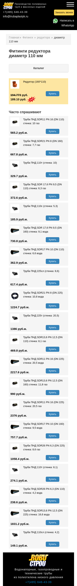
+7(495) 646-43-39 (15, 12)
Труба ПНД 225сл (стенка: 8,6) (34, 271)
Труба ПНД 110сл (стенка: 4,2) (34, 532)
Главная (14, 37)
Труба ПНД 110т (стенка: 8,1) (34, 467)
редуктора (44, 37)
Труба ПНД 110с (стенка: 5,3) (34, 206)
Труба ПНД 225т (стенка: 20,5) (34, 316)
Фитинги (28, 37)
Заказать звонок (64, 12)
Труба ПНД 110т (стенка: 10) (33, 163)
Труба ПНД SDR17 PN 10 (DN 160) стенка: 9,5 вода (37, 426)
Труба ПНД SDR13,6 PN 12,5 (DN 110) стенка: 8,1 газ (36, 339)
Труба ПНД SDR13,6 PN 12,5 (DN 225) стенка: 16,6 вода (36, 513)
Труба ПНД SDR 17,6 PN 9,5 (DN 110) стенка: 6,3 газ (36, 186)
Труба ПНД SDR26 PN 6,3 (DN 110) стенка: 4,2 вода (37, 491)
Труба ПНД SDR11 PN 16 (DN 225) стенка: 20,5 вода (37, 361)
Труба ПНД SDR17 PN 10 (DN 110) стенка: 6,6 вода (37, 251)
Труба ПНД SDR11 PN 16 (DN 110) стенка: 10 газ (37, 121)
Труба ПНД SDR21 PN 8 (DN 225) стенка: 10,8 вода (36, 295)
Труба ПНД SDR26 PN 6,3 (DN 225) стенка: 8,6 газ (37, 448)
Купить (52, 93)
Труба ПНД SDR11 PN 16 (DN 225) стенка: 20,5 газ (37, 404)
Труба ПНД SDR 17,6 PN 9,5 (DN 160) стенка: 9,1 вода (36, 230)
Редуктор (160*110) (28, 82)
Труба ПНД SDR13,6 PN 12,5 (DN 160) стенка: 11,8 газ (36, 383)
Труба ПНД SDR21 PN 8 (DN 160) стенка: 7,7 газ (36, 143)
